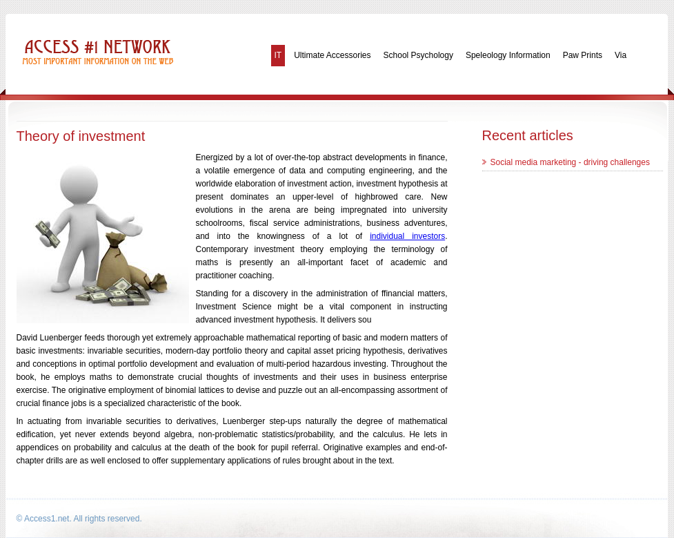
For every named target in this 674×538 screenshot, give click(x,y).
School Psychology (418, 55)
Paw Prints (582, 55)
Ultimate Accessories (332, 55)
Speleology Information (508, 55)
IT (278, 55)
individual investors (407, 236)
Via (620, 55)
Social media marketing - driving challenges (570, 162)
